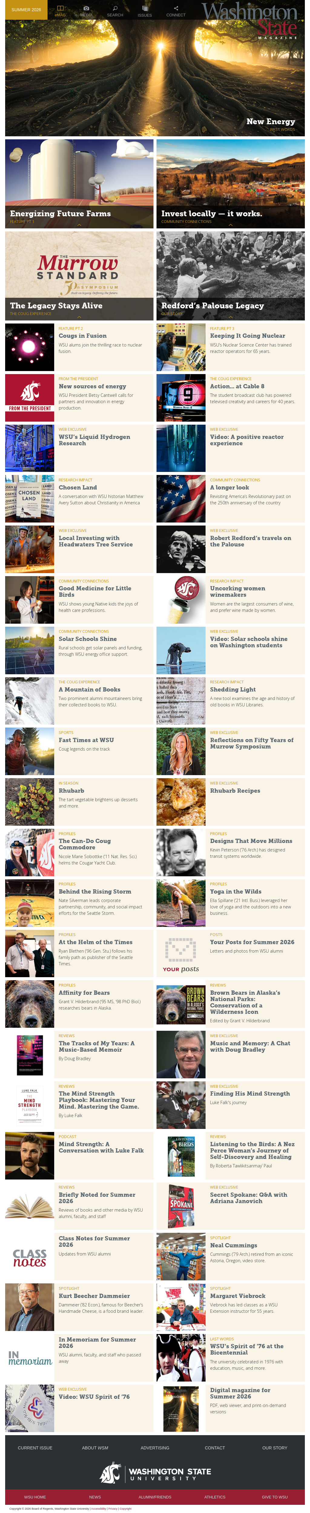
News (95, 1497)
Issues (145, 12)
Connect (176, 11)
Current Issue (35, 1447)
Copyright (125, 1508)
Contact (215, 1447)
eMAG (60, 11)
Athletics (214, 1497)
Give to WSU (275, 1497)
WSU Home (35, 1497)
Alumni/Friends (155, 1497)
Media (86, 11)
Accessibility (98, 1508)
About (95, 1447)
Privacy (112, 1508)
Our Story (275, 1447)
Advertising (155, 1447)
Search (115, 11)
